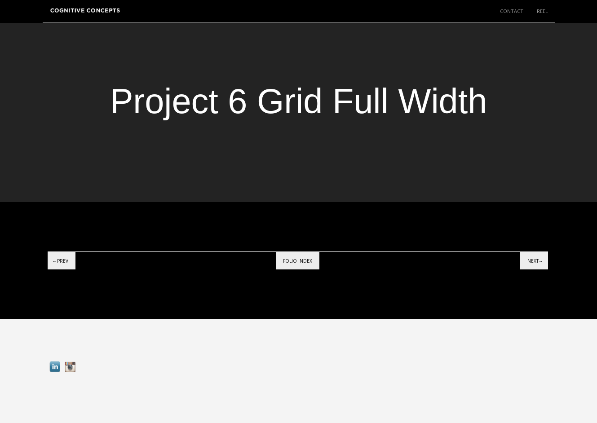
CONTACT (511, 11)
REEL (542, 11)
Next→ (535, 261)
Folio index (297, 261)
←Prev (60, 261)
